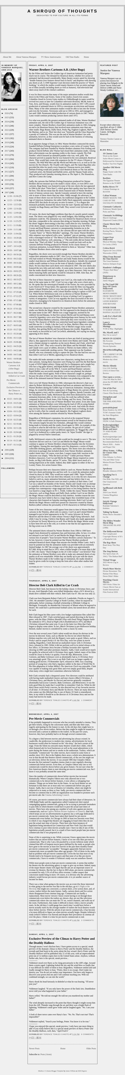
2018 (7, 147)
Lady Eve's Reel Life (112, 316)
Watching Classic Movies (110, 581)
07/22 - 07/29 (13, 292)
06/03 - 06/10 (13, 321)
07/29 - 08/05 (13, 288)
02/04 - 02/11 (13, 428)
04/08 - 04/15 (13, 354)
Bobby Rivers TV (110, 187)
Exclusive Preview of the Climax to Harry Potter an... (15, 390)
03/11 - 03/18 (13, 407)
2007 (7, 192)
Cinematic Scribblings (113, 215)
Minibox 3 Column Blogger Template (51, 1071)
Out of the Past (109, 388)
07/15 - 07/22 (13, 296)
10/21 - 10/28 (13, 238)
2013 (7, 167)
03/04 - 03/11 (13, 411)
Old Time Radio (72, 57)
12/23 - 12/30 (13, 200)
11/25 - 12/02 (13, 217)
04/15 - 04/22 (13, 350)
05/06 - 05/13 (13, 338)
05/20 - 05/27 (13, 329)
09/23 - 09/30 (13, 254)
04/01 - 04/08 (13, 359)
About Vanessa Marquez (26, 57)
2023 (7, 126)
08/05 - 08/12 (13, 284)
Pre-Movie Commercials (44, 718)
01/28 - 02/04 (13, 432)
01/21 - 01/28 (13, 436)
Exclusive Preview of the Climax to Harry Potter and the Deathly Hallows (62, 940)
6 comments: (87, 1034)
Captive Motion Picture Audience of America (66, 811)
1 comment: (88, 567)
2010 (7, 180)
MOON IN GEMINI (112, 338)
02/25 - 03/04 (13, 415)
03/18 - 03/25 (13, 403)
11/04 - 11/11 (13, 229)
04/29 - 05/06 (13, 342)
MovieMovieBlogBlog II (112, 351)
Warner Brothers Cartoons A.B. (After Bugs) (13, 365)
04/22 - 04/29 (13, 346)
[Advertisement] (62, 35)
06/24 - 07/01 (13, 309)
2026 (7, 113)
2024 (7, 122)
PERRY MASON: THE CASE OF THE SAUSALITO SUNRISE (113, 200)
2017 (7, 151)
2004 (7, 458)
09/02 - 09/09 (13, 267)
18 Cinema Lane (110, 153)
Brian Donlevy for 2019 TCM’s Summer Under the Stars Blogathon (112, 412)
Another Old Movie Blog (111, 168)
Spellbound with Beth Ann (112, 489)
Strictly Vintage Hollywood (110, 502)
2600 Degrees (82, 1071)
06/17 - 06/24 (13, 313)
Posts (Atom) (46, 1054)
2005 (7, 454)
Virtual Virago (109, 560)
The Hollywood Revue (113, 531)
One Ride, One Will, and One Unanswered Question (112, 481)
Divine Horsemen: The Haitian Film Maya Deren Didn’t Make (112, 573)
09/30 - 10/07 (13, 250)
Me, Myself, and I (110, 332)
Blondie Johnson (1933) (112, 471)
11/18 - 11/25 (13, 221)
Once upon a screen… (112, 377)
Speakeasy (107, 468)
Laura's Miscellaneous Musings (109, 324)
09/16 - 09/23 (13, 259)
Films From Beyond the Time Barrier (112, 258)
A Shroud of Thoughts (62, 11)
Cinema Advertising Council (57, 795)
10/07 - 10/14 (13, 246)
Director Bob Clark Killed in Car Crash (54, 585)
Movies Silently (109, 366)
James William (71, 1071)
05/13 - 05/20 (13, 334)
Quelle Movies (109, 419)
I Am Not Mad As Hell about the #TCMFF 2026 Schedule (113, 382)
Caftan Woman (109, 195)
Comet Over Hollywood (108, 238)
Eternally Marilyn (110, 318)
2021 (7, 134)
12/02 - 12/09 (13, 213)
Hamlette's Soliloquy (112, 267)
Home (86, 57)
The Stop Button (110, 551)
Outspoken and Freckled (110, 398)
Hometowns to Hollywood (109, 277)
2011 (7, 176)
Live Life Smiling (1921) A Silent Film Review (111, 370)
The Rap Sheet (109, 543)
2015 (7, 159)
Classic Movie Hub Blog (111, 225)
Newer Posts (34, 1048)
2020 (7, 138)
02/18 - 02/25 (13, 420)
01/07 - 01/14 (13, 445)
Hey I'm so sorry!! (110, 335)
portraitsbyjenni (110, 407)
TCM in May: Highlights (113, 329)
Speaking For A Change (110, 476)
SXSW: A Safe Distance (112, 421)
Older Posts (91, 1048)
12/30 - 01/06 (13, 196)
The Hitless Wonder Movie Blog (111, 522)
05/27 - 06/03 (13, 325)
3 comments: (87, 920)
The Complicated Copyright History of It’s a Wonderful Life (113, 536)
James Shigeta (108, 280)
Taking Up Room (110, 512)
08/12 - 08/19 (13, 279)
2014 (7, 163)
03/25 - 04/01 (13, 399)
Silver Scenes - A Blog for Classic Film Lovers (112, 452)
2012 (7, 172)
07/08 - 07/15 (13, 300)
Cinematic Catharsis (112, 207)
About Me (7, 57)
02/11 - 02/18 (13, 424)
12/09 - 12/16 (13, 209)
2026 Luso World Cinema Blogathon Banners (110, 495)
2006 (7, 450)
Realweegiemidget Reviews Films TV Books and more (111, 427)
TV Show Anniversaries (51, 57)
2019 (7, 142)
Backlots (107, 178)
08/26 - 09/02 (13, 271)
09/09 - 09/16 (13, 263)
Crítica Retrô (109, 248)
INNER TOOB (109, 307)
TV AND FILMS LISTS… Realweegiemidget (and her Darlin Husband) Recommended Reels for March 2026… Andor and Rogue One (112, 439)
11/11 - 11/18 (13, 225)
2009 (7, 184)
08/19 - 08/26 (13, 275)
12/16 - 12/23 (13, 204)
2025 (7, 117)
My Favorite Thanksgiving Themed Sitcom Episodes (112, 343)
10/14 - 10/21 (13, 242)
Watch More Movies (112, 569)
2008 (7, 188)
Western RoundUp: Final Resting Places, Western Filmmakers (113, 231)
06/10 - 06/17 (13, 317)
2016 (7, 155)
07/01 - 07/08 (13, 304)
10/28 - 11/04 (13, 234)
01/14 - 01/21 (13, 440)
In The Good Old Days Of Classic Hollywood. (110, 286)
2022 (7, 130)
